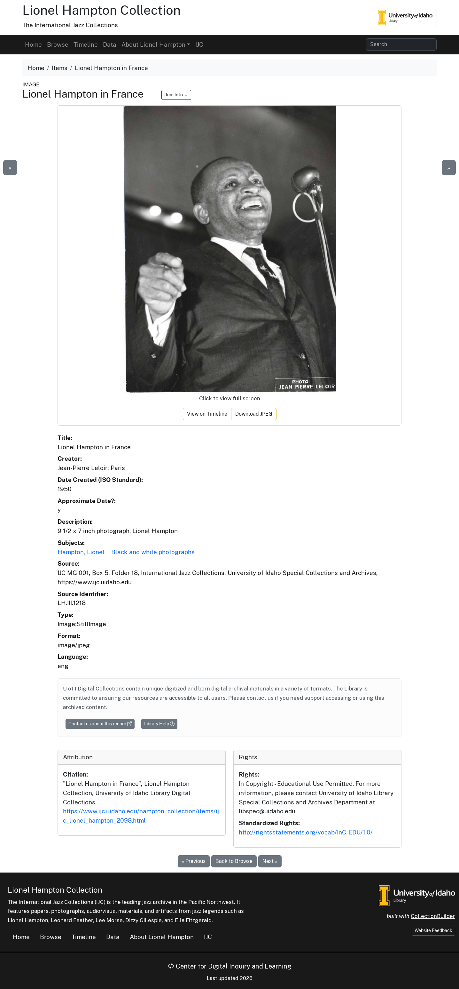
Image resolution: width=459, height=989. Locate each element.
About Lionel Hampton (162, 936)
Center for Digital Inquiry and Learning (229, 966)
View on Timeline (207, 414)
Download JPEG (253, 414)
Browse (57, 44)
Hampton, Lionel (81, 551)
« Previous (194, 861)
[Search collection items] (401, 44)
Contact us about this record (100, 723)
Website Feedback (433, 930)
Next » (269, 861)
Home (33, 44)
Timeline (86, 44)
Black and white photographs (153, 551)
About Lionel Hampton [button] (153, 44)
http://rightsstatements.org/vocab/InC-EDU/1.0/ (306, 832)
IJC (199, 44)
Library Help (159, 723)
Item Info (176, 94)
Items (59, 67)
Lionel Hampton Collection (101, 10)
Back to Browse (234, 861)
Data (109, 44)
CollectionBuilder (433, 916)
